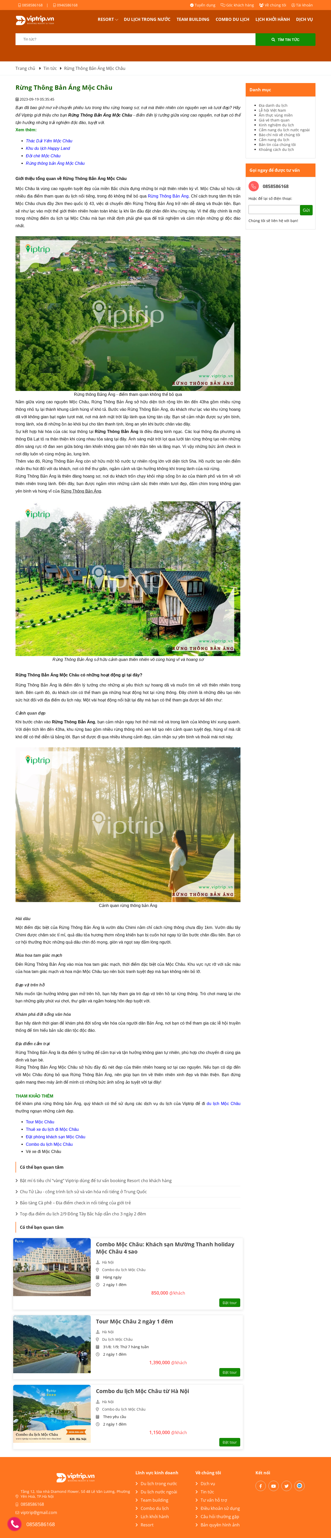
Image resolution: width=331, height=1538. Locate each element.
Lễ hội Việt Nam (272, 110)
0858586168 (30, 5)
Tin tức (204, 1492)
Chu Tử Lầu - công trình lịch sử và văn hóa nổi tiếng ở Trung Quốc (81, 1192)
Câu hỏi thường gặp (217, 1516)
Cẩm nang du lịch (274, 139)
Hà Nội (108, 1262)
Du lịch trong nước (147, 19)
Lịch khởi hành (272, 19)
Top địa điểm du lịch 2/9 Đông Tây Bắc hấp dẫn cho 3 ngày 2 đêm (81, 1214)
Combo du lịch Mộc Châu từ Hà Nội (142, 1391)
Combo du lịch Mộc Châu (124, 1269)
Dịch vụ (304, 19)
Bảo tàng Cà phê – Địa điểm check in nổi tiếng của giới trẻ (73, 1203)
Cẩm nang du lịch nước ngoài (284, 129)
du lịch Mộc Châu (223, 1103)
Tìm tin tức (285, 40)
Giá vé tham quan (274, 120)
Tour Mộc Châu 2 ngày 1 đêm (134, 1321)
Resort (106, 19)
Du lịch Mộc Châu (117, 1339)
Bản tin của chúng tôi (277, 144)
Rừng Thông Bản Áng (168, 196)
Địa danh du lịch (273, 105)
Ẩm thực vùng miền (276, 115)
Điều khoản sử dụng (217, 1508)
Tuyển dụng (202, 5)
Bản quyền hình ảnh (217, 1525)
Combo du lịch (232, 19)
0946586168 (65, 5)
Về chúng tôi (272, 5)
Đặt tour (230, 1302)
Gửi (306, 210)
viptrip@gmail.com (39, 1512)
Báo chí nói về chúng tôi (279, 134)
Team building (193, 19)
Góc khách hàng (237, 5)
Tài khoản (302, 5)
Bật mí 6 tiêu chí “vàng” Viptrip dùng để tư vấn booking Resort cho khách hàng (94, 1180)
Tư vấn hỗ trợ (211, 1500)
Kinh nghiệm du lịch (276, 124)
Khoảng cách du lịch (276, 149)
